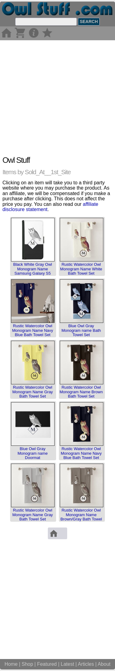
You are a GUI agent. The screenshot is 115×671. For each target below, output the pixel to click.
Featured (47, 664)
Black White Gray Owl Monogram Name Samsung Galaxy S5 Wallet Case (32, 271)
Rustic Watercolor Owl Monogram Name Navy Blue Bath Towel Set (32, 330)
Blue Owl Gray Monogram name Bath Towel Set (81, 330)
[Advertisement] (57, 97)
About (104, 664)
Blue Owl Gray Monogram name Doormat (32, 453)
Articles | (88, 664)
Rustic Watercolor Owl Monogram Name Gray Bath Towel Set (32, 391)
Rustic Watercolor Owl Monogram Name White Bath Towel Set (81, 269)
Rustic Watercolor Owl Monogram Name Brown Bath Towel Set (81, 391)
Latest (67, 664)
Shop (27, 664)
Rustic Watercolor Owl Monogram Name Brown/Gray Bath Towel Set (81, 517)
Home (11, 664)
